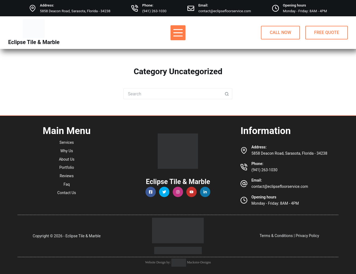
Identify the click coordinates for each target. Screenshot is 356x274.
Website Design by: (158, 262)
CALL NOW (280, 32)
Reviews (67, 176)
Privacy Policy (307, 235)
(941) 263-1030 (154, 11)
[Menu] (178, 32)
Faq (66, 184)
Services (66, 142)
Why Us (66, 151)
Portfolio (66, 167)
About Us (66, 159)
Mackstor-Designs (198, 262)
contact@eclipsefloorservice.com (224, 11)
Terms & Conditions (276, 235)
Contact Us (66, 193)
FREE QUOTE (326, 32)
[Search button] (226, 93)
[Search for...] (172, 93)
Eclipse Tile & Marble (34, 42)
